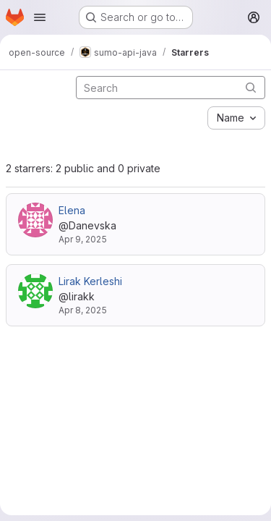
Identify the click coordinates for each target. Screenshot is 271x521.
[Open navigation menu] (39, 17)
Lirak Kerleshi (90, 281)
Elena (72, 210)
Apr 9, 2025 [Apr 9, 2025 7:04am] (83, 239)
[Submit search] (250, 87)
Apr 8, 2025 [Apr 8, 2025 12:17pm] (83, 310)
